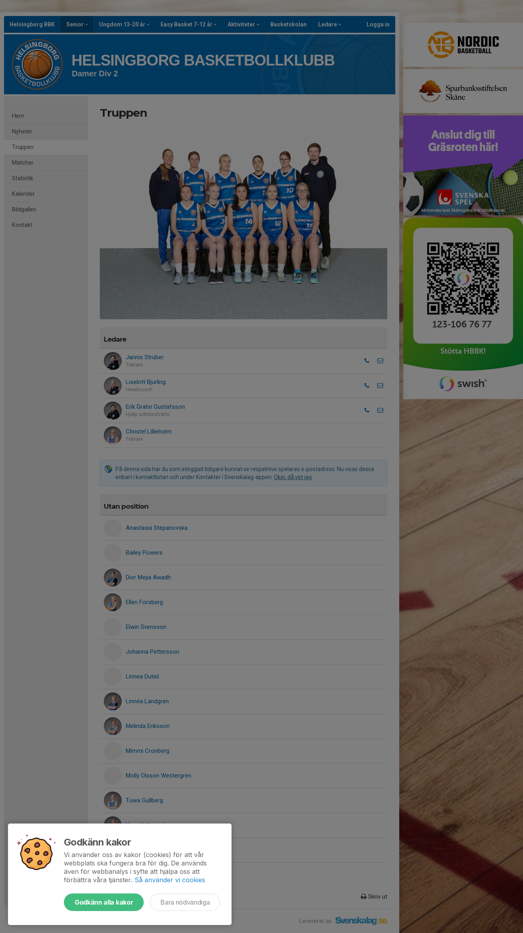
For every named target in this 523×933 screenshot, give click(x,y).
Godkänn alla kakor (104, 902)
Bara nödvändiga (185, 902)
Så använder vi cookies (170, 880)
